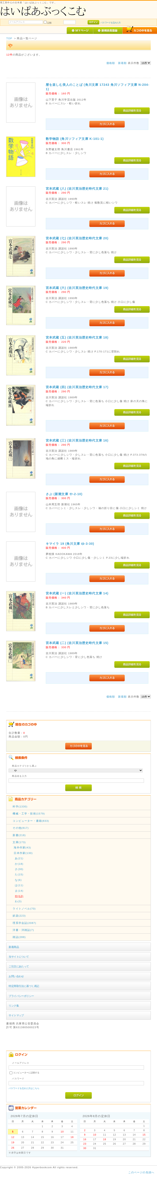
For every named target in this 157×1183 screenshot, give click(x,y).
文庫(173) (19, 842)
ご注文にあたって (19, 966)
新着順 (122, 63)
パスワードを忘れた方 (110, 22)
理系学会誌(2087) (24, 922)
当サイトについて (19, 956)
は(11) (19, 885)
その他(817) (21, 827)
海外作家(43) (22, 847)
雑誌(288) (19, 937)
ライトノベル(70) (24, 908)
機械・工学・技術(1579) (29, 813)
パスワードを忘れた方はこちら (24, 1088)
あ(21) (19, 858)
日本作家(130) (23, 853)
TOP (9, 38)
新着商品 (14, 946)
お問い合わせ (16, 976)
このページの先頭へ (141, 1172)
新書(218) (19, 835)
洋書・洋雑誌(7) (23, 929)
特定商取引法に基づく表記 (24, 986)
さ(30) (19, 869)
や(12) (19, 896)
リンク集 (14, 1005)
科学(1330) (20, 806)
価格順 (110, 63)
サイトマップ (16, 1015)
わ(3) (18, 901)
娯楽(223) (19, 915)
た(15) (19, 874)
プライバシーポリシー (21, 995)
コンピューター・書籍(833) (31, 820)
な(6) (18, 879)
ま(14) (19, 890)
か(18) (19, 863)
